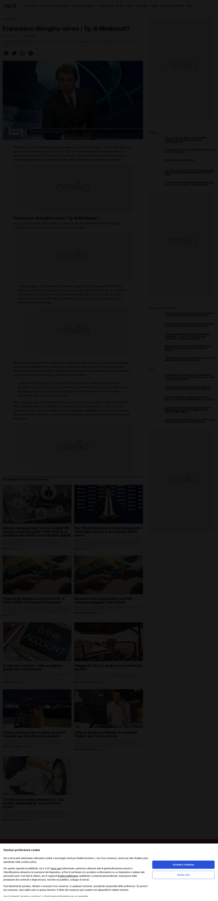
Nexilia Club (183, 875)
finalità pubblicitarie (68, 876)
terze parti (56, 868)
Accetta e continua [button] (183, 864)
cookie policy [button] (28, 861)
